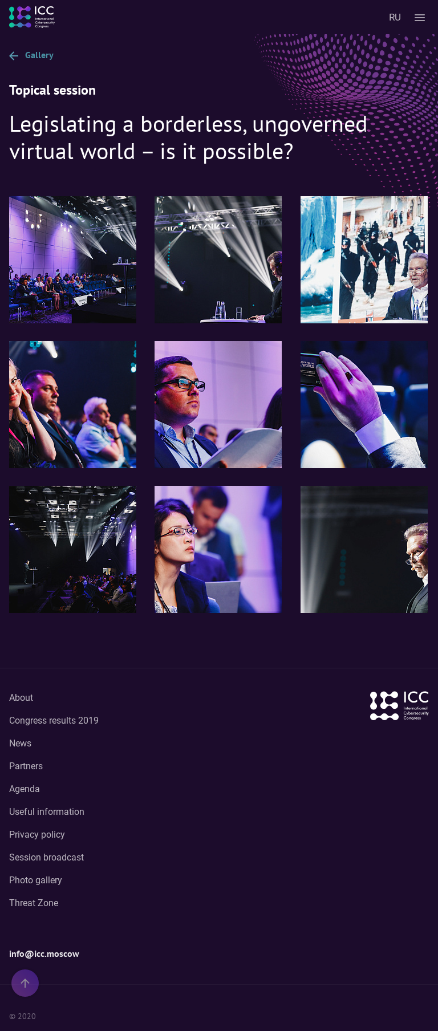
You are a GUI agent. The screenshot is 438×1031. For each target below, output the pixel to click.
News (20, 743)
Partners (26, 766)
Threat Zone (33, 903)
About (21, 697)
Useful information (46, 811)
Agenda (24, 789)
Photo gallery (35, 880)
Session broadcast (46, 857)
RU (395, 17)
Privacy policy (37, 834)
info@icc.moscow (44, 953)
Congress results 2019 (54, 720)
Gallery (31, 54)
